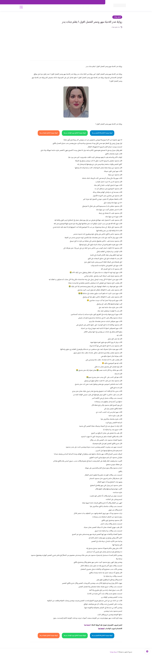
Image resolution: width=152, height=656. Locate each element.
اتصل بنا (101, 2)
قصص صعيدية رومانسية (49, 7)
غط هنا (86, 625)
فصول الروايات (98, 7)
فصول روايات (117, 17)
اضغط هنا (101, 628)
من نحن (85, 2)
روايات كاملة (89, 7)
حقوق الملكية (92, 2)
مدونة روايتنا (113, 652)
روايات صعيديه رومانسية (66, 7)
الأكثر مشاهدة (79, 7)
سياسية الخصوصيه (64, 2)
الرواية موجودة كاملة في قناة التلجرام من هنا (102, 133)
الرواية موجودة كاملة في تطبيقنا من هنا (49, 133)
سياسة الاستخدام (75, 2)
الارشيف (55, 2)
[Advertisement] (76, 42)
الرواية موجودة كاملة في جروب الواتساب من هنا (75, 133)
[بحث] (21, 7)
